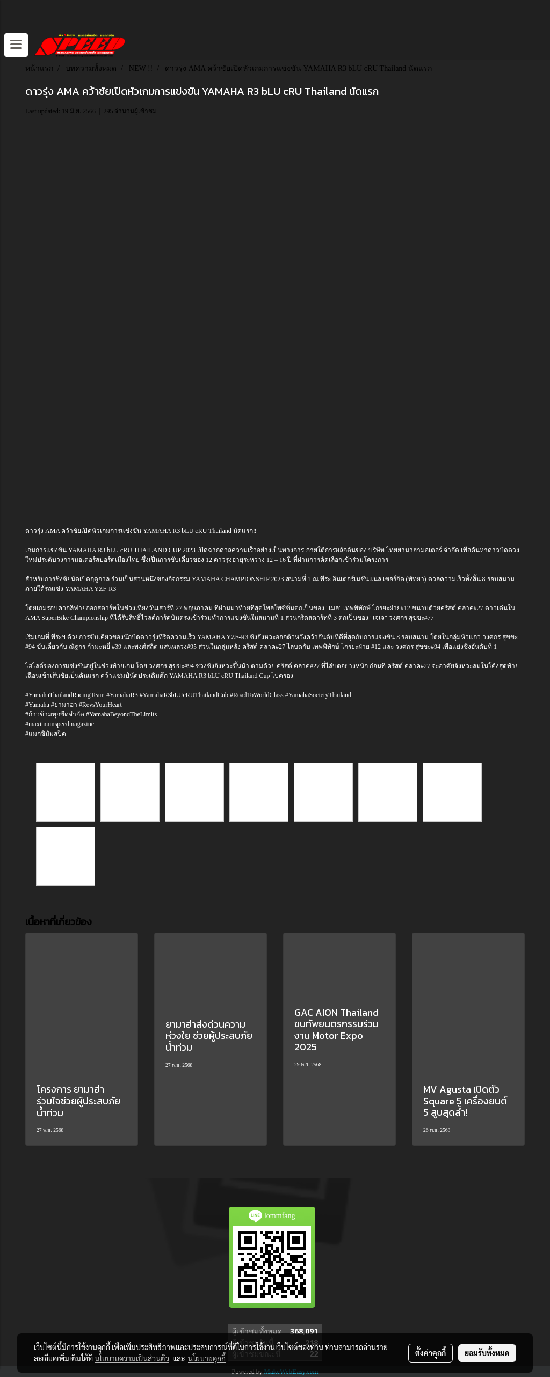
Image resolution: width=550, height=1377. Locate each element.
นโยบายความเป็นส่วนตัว (132, 1358)
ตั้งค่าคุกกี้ (430, 1353)
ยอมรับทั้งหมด (487, 1353)
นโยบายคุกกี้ (207, 1358)
